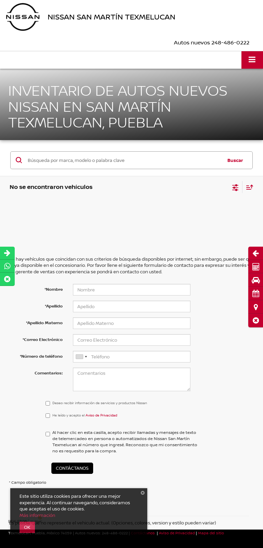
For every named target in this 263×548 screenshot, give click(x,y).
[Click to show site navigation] (252, 60)
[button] (255, 320)
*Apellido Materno (44, 323)
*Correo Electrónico (43, 339)
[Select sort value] (247, 187)
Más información (37, 515)
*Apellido (54, 306)
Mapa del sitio (211, 532)
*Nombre (54, 289)
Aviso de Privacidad (177, 532)
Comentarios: (49, 373)
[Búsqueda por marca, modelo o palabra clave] (124, 160)
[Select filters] (235, 187)
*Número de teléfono (41, 356)
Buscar (235, 160)
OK (27, 527)
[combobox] (81, 357)
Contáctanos (72, 468)
